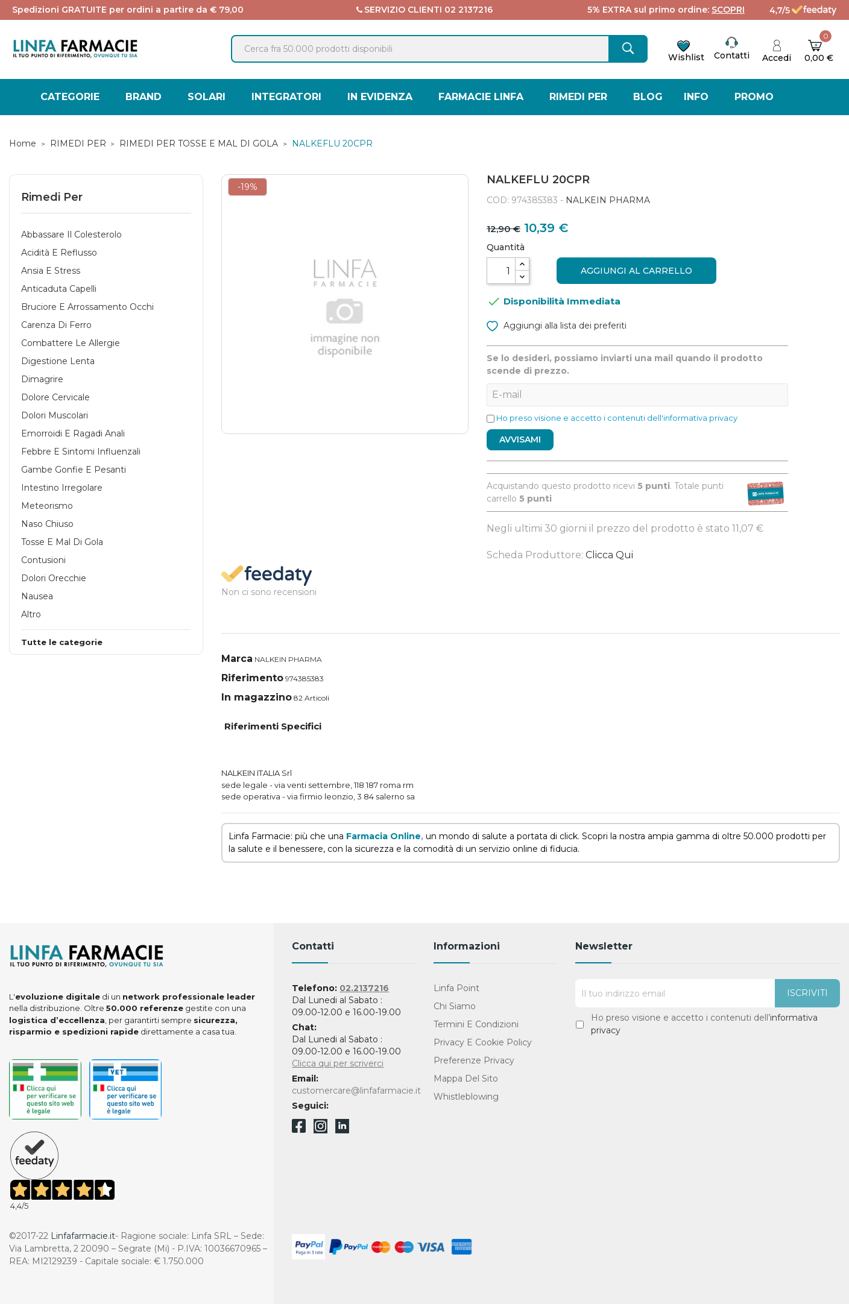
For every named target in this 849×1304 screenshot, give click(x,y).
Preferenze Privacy (474, 1060)
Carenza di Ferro (56, 325)
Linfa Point (456, 988)
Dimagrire (42, 379)
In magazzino (256, 697)
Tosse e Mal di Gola (62, 542)
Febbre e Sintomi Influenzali (80, 451)
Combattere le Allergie (70, 343)
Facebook (299, 1128)
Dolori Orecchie (53, 578)
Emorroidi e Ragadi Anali (73, 433)
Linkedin (342, 1130)
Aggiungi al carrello (636, 270)
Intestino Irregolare (62, 487)
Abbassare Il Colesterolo (71, 234)
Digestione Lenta (58, 361)
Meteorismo (47, 505)
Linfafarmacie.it (83, 1235)
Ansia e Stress (50, 270)
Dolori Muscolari (54, 415)
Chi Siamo (455, 1006)
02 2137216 (468, 9)
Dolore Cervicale (55, 397)
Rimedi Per (52, 197)
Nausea (37, 596)
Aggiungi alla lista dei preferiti (556, 325)
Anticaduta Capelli (58, 288)
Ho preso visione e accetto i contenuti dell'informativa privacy (616, 418)
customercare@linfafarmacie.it (356, 1090)
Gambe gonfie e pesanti (73, 469)
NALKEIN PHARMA (608, 200)
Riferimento (252, 678)
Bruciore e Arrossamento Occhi (87, 306)
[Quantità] (501, 270)
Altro (31, 614)
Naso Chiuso (47, 523)
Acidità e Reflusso (59, 252)
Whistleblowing (466, 1096)
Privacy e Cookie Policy (483, 1042)
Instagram (320, 1130)
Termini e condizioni (476, 1024)
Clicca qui (609, 555)
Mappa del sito (466, 1078)
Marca (237, 658)
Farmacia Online (383, 836)
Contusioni (43, 560)
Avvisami (520, 439)
